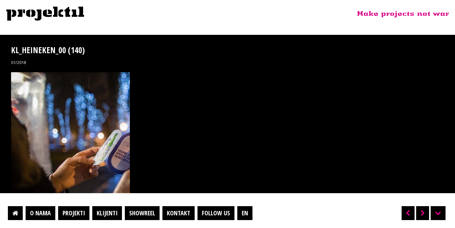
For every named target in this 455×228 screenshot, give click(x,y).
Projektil (45, 14)
